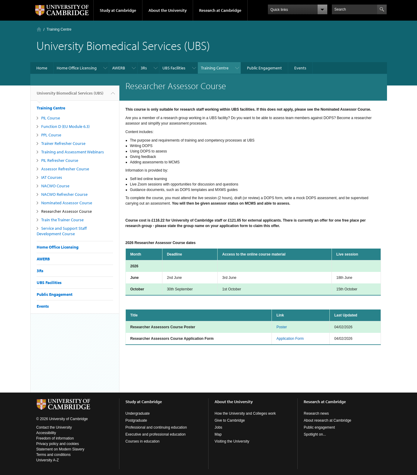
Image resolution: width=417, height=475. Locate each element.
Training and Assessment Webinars (72, 152)
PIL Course (50, 118)
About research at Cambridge (327, 420)
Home (39, 29)
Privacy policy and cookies (57, 444)
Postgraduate (136, 420)
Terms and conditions (53, 455)
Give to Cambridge (230, 420)
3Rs (144, 68)
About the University (167, 10)
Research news (316, 413)
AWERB (118, 68)
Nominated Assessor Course (66, 203)
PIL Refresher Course (59, 160)
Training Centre (59, 29)
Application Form (290, 338)
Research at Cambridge (220, 10)
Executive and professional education (155, 434)
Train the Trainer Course (62, 219)
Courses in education (142, 441)
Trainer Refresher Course (63, 143)
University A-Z (47, 460)
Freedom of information (55, 438)
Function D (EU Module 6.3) (65, 126)
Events (300, 68)
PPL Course (51, 135)
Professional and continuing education (156, 427)
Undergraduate (137, 413)
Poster (281, 327)
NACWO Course (55, 186)
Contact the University (54, 427)
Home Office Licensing (77, 68)
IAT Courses (51, 177)
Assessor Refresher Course (65, 169)
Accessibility (46, 433)
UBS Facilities (173, 68)
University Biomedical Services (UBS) (70, 95)
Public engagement (319, 427)
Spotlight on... (315, 434)
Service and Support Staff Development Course (62, 231)
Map (218, 434)
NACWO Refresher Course (64, 194)
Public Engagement (264, 68)
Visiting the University (232, 441)
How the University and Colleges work (245, 413)
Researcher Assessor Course (66, 211)
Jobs (218, 427)
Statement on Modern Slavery (60, 449)
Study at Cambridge (118, 10)
